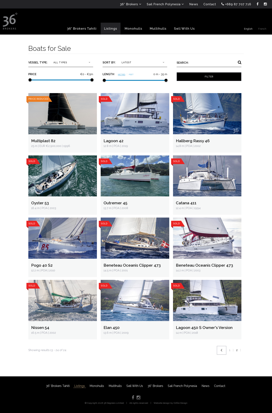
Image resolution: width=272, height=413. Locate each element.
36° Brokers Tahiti (58, 386)
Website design (162, 403)
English (248, 28)
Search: (183, 62)
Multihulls (115, 386)
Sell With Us (134, 386)
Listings (79, 386)
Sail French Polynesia (182, 386)
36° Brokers (155, 386)
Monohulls (97, 386)
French (262, 28)
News (205, 386)
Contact (219, 386)
